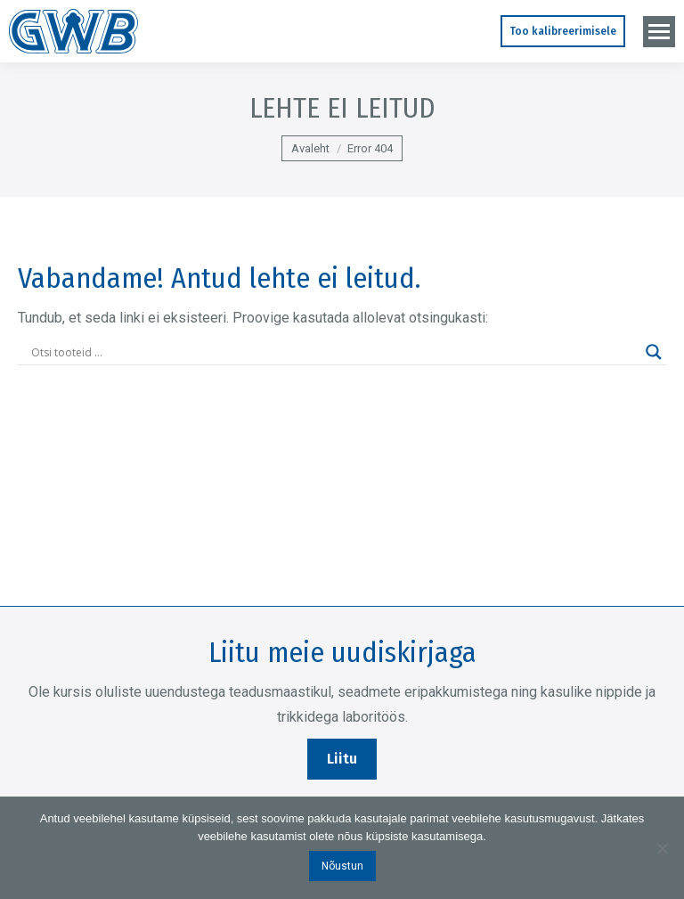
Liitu (342, 758)
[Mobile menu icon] (659, 31)
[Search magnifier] (653, 351)
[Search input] (334, 351)
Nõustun (342, 866)
